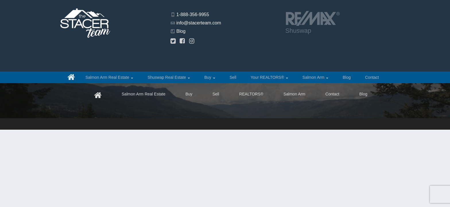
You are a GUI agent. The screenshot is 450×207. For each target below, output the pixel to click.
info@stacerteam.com (198, 22)
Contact (372, 77)
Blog (180, 31)
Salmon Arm (315, 77)
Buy (209, 77)
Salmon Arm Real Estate (109, 77)
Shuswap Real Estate (169, 77)
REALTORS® (251, 94)
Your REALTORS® (269, 77)
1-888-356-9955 (192, 14)
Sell (233, 77)
